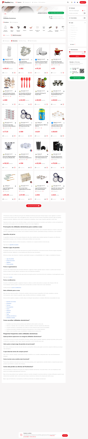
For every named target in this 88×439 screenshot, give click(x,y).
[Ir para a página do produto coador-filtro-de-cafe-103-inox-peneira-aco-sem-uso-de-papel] (9, 146)
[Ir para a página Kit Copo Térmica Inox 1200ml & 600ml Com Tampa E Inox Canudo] (58, 157)
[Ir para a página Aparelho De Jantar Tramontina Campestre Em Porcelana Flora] (25, 157)
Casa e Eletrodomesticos (56, 12)
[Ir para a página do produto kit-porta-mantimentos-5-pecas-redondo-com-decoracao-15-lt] (58, 83)
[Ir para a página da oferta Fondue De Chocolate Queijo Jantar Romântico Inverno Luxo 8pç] (58, 64)
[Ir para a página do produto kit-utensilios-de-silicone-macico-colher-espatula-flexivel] (25, 83)
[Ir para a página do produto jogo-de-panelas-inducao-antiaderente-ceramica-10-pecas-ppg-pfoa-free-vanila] (9, 83)
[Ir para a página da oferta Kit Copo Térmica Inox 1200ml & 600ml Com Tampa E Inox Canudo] (58, 159)
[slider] (69, 51)
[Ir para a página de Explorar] (34, 2)
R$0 (70, 53)
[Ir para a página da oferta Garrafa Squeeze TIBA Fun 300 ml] (41, 128)
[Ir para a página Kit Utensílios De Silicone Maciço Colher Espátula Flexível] (25, 94)
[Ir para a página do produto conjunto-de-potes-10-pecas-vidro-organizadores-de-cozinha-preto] (42, 83)
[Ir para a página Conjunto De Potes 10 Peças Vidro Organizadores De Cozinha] (41, 94)
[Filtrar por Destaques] (6, 41)
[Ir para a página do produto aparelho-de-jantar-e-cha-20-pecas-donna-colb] (58, 177)
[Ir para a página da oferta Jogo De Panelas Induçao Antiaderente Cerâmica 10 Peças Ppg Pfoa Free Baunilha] (9, 96)
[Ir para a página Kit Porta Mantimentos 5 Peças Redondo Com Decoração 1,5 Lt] (58, 94)
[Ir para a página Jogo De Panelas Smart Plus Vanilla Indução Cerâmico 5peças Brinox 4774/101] (41, 188)
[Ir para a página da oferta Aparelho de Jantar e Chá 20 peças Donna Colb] (58, 191)
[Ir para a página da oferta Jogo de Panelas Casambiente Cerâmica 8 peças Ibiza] (25, 64)
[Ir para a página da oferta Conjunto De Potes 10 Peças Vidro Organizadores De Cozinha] (41, 96)
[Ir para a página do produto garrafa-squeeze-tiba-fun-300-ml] (42, 114)
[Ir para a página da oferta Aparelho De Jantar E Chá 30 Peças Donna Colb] (25, 128)
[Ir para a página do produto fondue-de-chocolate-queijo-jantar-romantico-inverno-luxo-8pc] (58, 51)
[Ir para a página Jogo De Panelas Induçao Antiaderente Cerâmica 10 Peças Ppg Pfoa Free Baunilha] (9, 94)
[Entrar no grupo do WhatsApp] (77, 77)
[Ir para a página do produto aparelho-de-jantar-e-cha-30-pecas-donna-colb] (25, 114)
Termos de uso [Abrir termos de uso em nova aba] (33, 436)
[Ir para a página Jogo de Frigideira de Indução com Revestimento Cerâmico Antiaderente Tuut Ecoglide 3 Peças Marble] (9, 188)
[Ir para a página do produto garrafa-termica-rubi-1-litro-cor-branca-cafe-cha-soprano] (9, 51)
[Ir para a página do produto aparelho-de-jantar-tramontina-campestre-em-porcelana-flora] (25, 146)
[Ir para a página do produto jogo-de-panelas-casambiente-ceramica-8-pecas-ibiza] (25, 51)
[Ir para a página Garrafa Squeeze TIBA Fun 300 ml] (41, 125)
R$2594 (83, 53)
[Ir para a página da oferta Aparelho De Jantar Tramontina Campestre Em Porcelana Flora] (25, 159)
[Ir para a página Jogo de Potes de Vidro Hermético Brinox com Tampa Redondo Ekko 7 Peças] (58, 125)
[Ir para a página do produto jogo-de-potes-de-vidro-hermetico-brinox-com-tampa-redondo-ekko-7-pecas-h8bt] (58, 114)
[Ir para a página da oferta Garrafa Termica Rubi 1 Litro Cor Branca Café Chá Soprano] (9, 64)
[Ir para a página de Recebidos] (42, 2)
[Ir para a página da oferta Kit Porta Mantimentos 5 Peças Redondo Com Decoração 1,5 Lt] (58, 96)
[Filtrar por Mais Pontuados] (32, 41)
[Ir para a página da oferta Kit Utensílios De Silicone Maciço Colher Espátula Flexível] (25, 96)
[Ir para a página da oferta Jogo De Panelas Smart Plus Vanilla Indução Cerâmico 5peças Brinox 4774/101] (41, 191)
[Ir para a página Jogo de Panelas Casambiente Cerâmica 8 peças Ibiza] (25, 62)
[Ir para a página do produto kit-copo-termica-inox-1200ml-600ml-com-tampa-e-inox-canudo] (58, 146)
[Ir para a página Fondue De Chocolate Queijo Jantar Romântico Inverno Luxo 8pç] (58, 62)
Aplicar (77, 56)
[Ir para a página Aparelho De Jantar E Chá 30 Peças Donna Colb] (25, 125)
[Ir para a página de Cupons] (19, 2)
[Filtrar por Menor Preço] (22, 41)
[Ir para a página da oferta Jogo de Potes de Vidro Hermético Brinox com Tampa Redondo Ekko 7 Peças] (58, 128)
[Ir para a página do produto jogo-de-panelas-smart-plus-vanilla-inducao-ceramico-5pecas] (42, 177)
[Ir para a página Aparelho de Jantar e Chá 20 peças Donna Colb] (58, 188)
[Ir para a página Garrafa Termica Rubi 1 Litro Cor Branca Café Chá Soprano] (9, 62)
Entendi (65, 435)
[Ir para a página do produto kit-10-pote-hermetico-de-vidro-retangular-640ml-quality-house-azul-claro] (9, 114)
